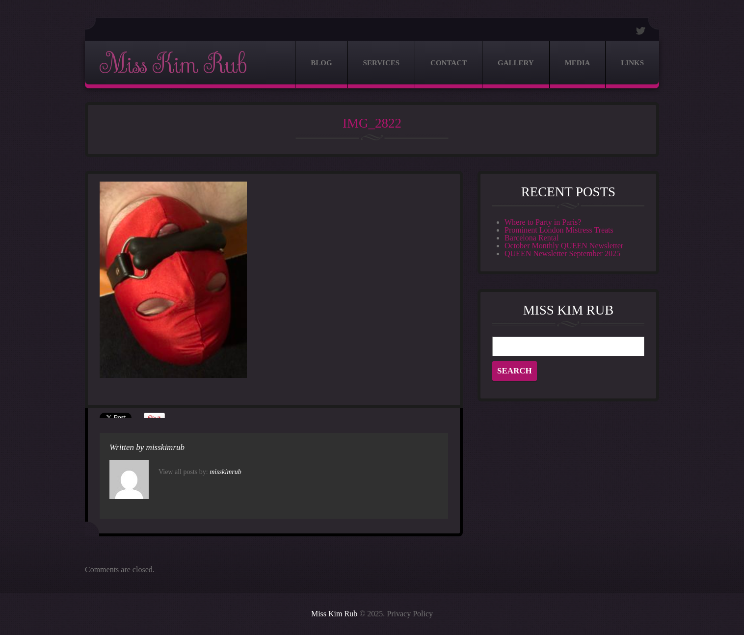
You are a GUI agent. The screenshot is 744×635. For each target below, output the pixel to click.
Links (632, 63)
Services (381, 63)
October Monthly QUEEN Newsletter (564, 245)
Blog (321, 63)
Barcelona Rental (532, 238)
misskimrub (165, 447)
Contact (448, 63)
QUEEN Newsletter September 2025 (562, 253)
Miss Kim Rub (172, 64)
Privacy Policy (410, 613)
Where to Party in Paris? (543, 222)
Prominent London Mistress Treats (559, 230)
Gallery (516, 63)
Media (577, 63)
